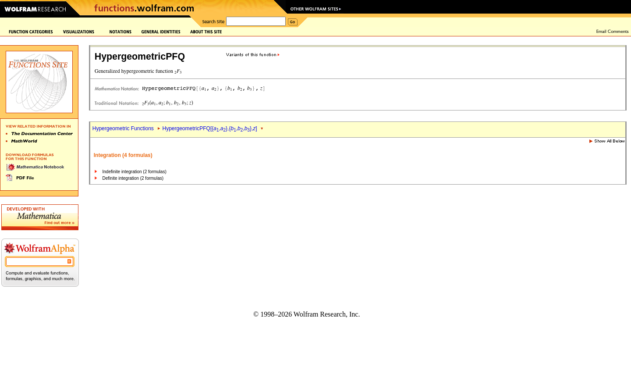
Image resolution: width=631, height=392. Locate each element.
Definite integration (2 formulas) (133, 178)
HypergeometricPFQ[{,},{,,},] (210, 128)
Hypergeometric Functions (123, 128)
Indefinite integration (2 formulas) (135, 171)
